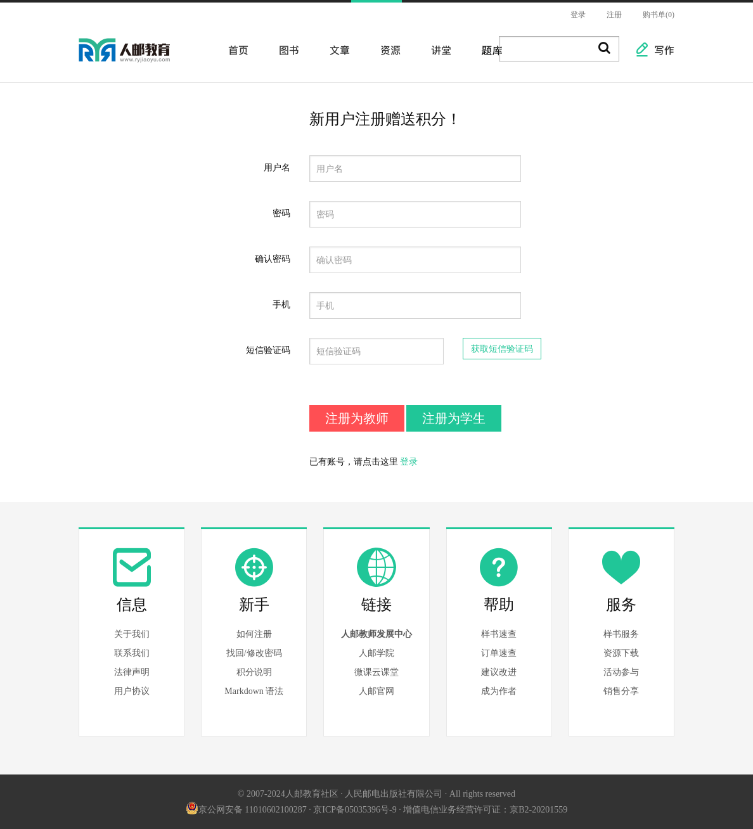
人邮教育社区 (137, 59)
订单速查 (499, 653)
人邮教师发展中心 (376, 634)
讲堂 (437, 49)
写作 (658, 49)
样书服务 (621, 634)
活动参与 (621, 672)
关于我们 (132, 634)
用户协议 (132, 691)
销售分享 (621, 691)
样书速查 (499, 634)
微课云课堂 (376, 672)
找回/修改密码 (254, 653)
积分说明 (254, 672)
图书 (285, 49)
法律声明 (132, 672)
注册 (614, 14)
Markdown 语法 (253, 691)
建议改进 (499, 672)
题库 (488, 49)
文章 (335, 49)
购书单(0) (658, 14)
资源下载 (621, 653)
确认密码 (272, 259)
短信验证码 (268, 350)
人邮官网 (376, 691)
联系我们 (132, 653)
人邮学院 (376, 653)
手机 (281, 304)
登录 (578, 14)
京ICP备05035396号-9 (354, 809)
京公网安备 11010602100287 (246, 809)
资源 (386, 49)
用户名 (277, 167)
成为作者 (499, 691)
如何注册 (254, 634)
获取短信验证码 (502, 349)
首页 (234, 49)
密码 (281, 213)
